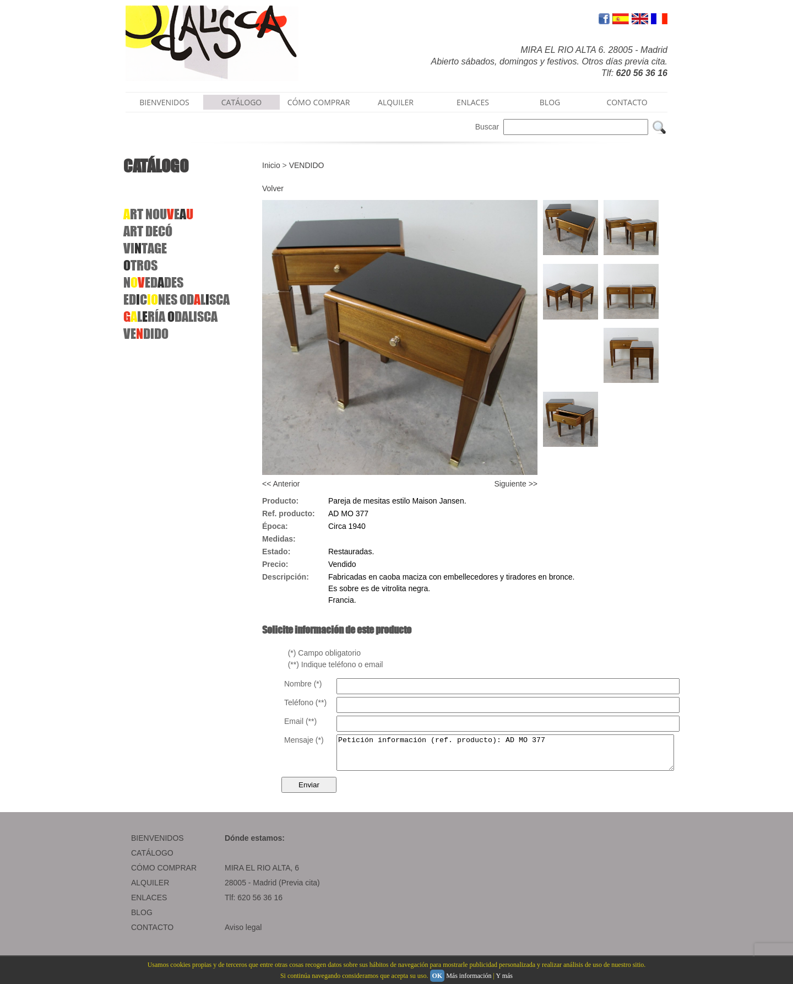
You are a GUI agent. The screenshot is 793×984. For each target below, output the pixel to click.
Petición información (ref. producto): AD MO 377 (525, 755)
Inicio (271, 165)
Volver (273, 188)
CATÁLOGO (241, 102)
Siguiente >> (515, 483)
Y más (504, 976)
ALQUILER (396, 102)
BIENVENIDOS (164, 102)
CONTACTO (626, 102)
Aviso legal (243, 933)
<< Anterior (281, 483)
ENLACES (473, 102)
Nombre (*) (303, 683)
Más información (468, 976)
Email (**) (300, 721)
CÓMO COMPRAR (318, 102)
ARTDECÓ (147, 231)
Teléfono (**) (305, 702)
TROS (140, 265)
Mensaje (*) (304, 740)
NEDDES (153, 282)
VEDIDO (146, 334)
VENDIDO (306, 165)
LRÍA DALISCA (170, 317)
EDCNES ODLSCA (176, 299)
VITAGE (145, 248)
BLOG (550, 102)
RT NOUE (158, 214)
